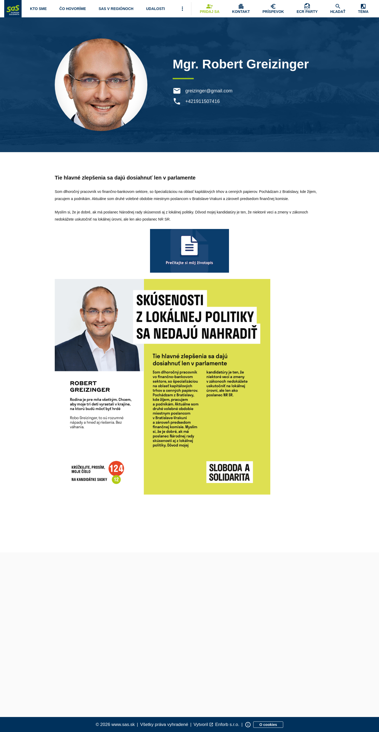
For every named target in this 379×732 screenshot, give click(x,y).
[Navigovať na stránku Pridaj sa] (209, 8)
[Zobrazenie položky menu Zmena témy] (363, 8)
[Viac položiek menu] (182, 8)
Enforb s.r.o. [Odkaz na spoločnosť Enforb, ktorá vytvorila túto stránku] (227, 724)
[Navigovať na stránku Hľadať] (338, 8)
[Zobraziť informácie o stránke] (248, 724)
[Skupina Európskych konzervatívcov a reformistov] (307, 8)
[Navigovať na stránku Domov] (13, 8)
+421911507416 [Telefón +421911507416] (203, 101)
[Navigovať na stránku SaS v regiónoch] (116, 8)
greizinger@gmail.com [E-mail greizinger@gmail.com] (209, 90)
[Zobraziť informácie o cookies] (268, 724)
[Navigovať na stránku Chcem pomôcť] (273, 8)
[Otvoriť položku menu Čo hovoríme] (72, 8)
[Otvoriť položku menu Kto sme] (38, 8)
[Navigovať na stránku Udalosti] (155, 8)
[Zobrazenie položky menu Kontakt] (241, 8)
